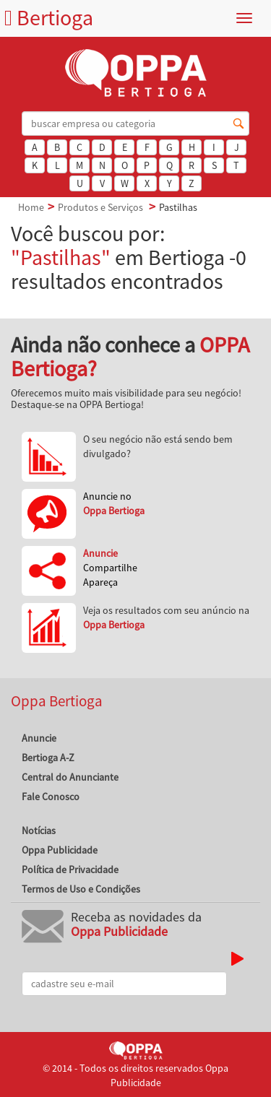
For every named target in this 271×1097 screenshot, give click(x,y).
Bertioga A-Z (48, 757)
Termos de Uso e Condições (81, 889)
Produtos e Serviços (100, 207)
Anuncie (39, 738)
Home (31, 207)
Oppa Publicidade (60, 850)
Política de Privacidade (70, 869)
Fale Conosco (50, 796)
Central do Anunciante (70, 777)
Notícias (39, 830)
